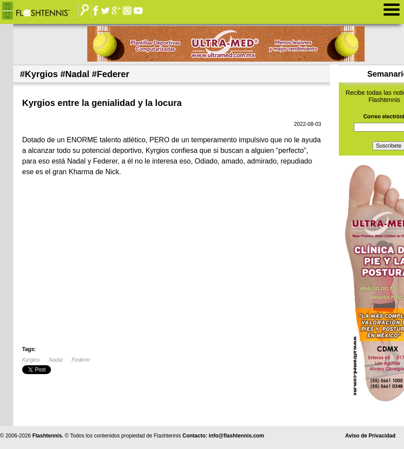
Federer (80, 360)
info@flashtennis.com (236, 436)
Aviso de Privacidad (370, 436)
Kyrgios (31, 360)
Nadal (55, 360)
